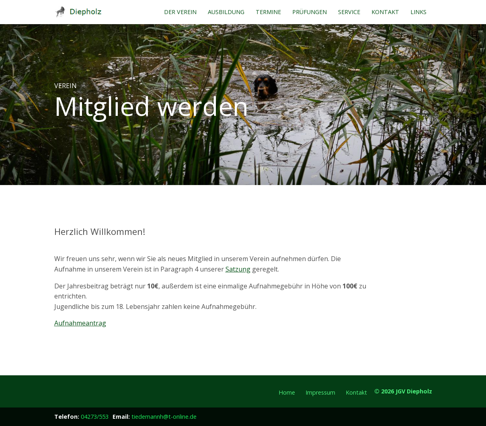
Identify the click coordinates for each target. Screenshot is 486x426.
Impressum (320, 392)
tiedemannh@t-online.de (164, 416)
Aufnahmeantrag (80, 323)
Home (287, 392)
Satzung (238, 269)
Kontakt (356, 392)
